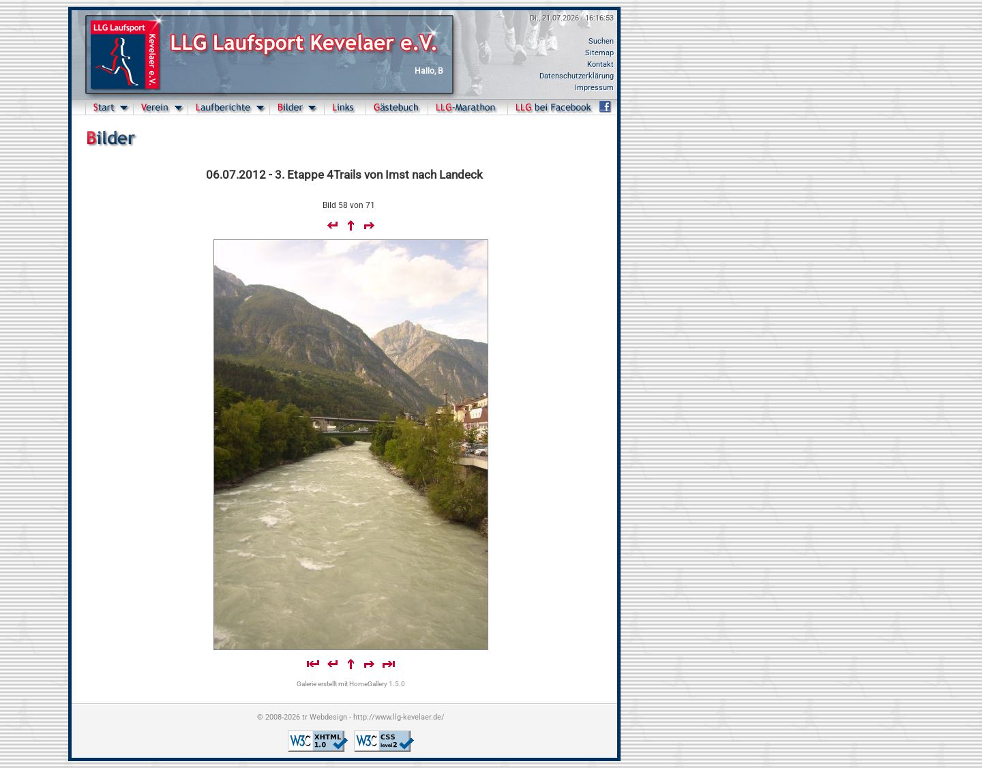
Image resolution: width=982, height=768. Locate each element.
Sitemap (599, 52)
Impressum (594, 87)
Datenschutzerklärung (576, 76)
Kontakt (600, 64)
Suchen (601, 41)
